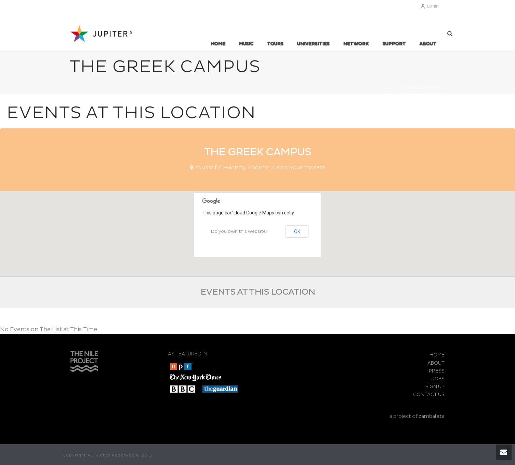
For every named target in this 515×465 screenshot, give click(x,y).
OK (297, 231)
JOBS (438, 379)
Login (429, 6)
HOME (437, 355)
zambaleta (432, 416)
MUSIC (246, 43)
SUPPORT (394, 43)
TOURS (275, 43)
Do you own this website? (239, 231)
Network (356, 43)
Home (217, 43)
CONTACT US (429, 394)
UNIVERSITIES (313, 43)
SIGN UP (435, 387)
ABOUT (427, 43)
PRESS (437, 371)
